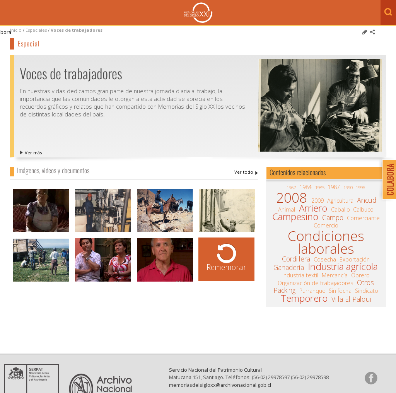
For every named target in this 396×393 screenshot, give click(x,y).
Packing (284, 290)
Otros (365, 282)
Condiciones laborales (326, 242)
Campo (332, 217)
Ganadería (288, 267)
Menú (7, 13)
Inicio (16, 30)
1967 (291, 187)
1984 (305, 187)
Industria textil (300, 275)
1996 (360, 187)
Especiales (36, 30)
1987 (334, 187)
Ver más (33, 152)
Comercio (326, 225)
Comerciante (363, 218)
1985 (319, 187)
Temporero (304, 298)
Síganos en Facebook (371, 378)
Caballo (340, 209)
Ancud (366, 199)
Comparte (372, 32)
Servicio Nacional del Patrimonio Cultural (215, 369)
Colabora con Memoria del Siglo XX (387, 179)
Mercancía (335, 275)
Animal (286, 209)
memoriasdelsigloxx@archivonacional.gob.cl (220, 384)
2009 (317, 200)
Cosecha (325, 259)
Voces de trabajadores (76, 30)
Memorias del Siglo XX (198, 12)
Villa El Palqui (351, 299)
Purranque (312, 290)
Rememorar (226, 267)
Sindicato (366, 290)
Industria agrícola (343, 266)
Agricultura (340, 200)
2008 (291, 197)
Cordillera (296, 258)
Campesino (295, 216)
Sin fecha (340, 290)
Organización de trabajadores (315, 283)
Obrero (360, 275)
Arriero (313, 208)
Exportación (355, 259)
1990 (348, 187)
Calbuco (363, 209)
